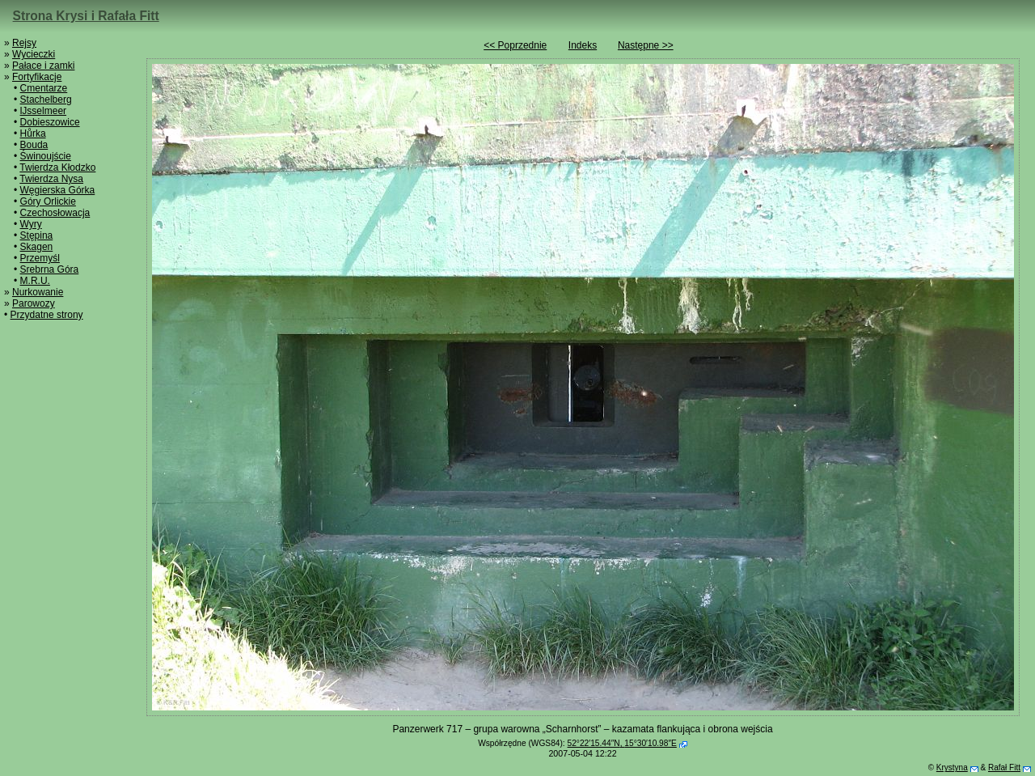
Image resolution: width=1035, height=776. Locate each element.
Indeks (582, 45)
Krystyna (952, 767)
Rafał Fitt (1004, 767)
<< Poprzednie (515, 45)
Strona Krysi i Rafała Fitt (86, 16)
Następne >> (646, 45)
